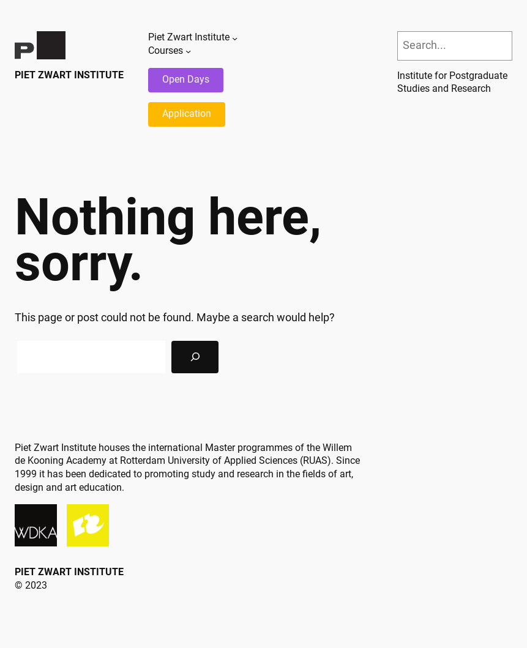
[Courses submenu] (188, 51)
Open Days (185, 79)
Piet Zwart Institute (69, 75)
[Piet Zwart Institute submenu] (234, 37)
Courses (165, 50)
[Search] (195, 357)
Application (186, 113)
